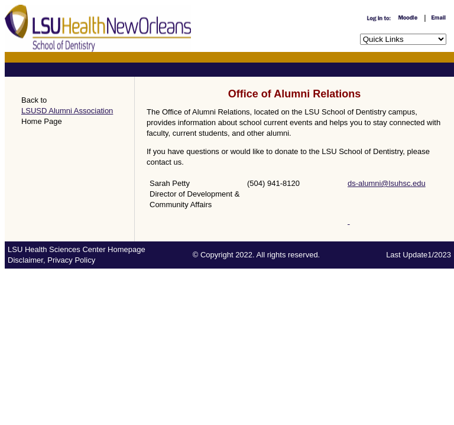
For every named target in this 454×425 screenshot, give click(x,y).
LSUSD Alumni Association (67, 110)
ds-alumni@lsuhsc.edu (387, 183)
